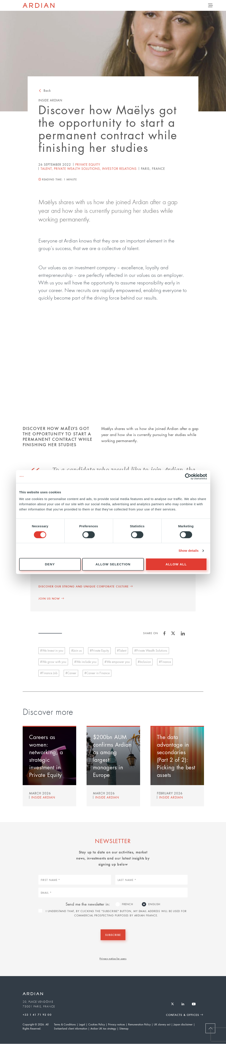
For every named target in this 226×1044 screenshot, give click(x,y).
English (154, 904)
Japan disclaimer (183, 1024)
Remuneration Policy (139, 1024)
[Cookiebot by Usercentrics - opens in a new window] (188, 476)
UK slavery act (162, 1024)
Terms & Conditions (65, 1024)
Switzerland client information (70, 1028)
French (127, 904)
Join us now (49, 598)
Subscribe (113, 935)
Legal (82, 1024)
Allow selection (113, 564)
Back (47, 90)
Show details (189, 550)
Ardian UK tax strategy (103, 1028)
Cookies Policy (96, 1024)
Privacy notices (116, 1024)
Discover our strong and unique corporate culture (83, 586)
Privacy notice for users (113, 958)
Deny (50, 564)
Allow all (176, 564)
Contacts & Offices (182, 1015)
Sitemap (123, 1028)
